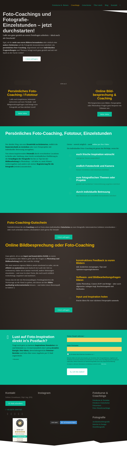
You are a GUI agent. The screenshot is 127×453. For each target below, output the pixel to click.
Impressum (20, 450)
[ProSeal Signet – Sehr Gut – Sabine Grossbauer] (20, 427)
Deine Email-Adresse (76, 336)
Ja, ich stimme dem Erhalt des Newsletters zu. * (80, 354)
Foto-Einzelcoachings (101, 408)
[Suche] (120, 5)
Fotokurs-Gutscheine (101, 403)
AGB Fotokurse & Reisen (39, 450)
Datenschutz (28, 450)
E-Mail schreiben (16, 403)
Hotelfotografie (99, 427)
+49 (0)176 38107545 (14, 409)
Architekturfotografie (101, 422)
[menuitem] (60, 5)
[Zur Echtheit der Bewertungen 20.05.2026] (20, 440)
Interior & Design (99, 424)
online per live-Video (100, 144)
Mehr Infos (103, 364)
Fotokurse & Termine (101, 400)
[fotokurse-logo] (15, 5)
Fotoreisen (97, 405)
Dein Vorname (72, 345)
